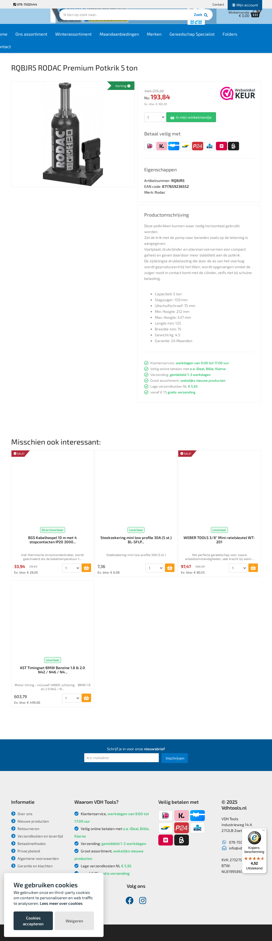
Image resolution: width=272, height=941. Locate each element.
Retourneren (25, 828)
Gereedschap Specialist (211, 37)
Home (21, 37)
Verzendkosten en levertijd (37, 836)
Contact (218, 4)
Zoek (172, 20)
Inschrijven (175, 758)
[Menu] (263, 831)
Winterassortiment (92, 37)
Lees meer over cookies (61, 903)
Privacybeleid (25, 851)
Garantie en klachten (32, 866)
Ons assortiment (50, 37)
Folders (249, 37)
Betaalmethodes (28, 843)
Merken (173, 37)
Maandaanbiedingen (138, 37)
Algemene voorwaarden (35, 858)
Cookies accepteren (33, 920)
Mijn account (245, 5)
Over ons (21, 813)
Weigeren (74, 920)
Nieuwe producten (30, 821)
